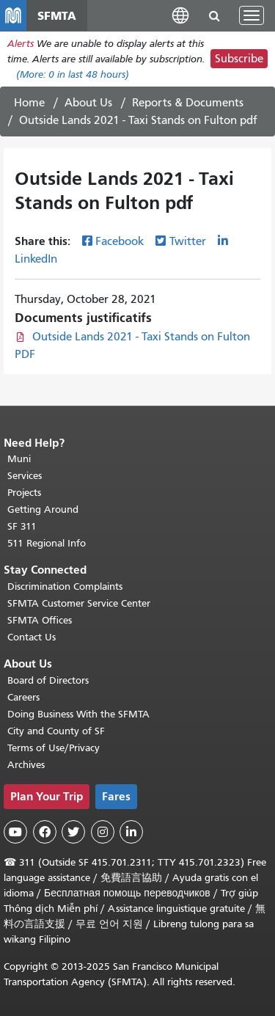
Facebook (119, 241)
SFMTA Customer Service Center (78, 603)
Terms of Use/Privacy (53, 748)
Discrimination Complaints (64, 586)
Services (24, 475)
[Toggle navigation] (251, 15)
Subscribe (239, 58)
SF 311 (22, 526)
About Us (88, 102)
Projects (24, 492)
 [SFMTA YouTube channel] (15, 832)
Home (29, 102)
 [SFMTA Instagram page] (103, 832)
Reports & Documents (187, 102)
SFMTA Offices (39, 620)
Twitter (187, 241)
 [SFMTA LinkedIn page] (131, 832)
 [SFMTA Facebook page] (45, 832)
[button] (180, 15)
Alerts (20, 43)
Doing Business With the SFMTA (78, 714)
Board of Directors (48, 680)
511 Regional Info (46, 543)
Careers (23, 697)
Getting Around (42, 509)
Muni (19, 459)
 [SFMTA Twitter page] (73, 832)
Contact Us (31, 637)
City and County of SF (56, 731)
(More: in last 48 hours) (72, 74)
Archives (26, 765)
